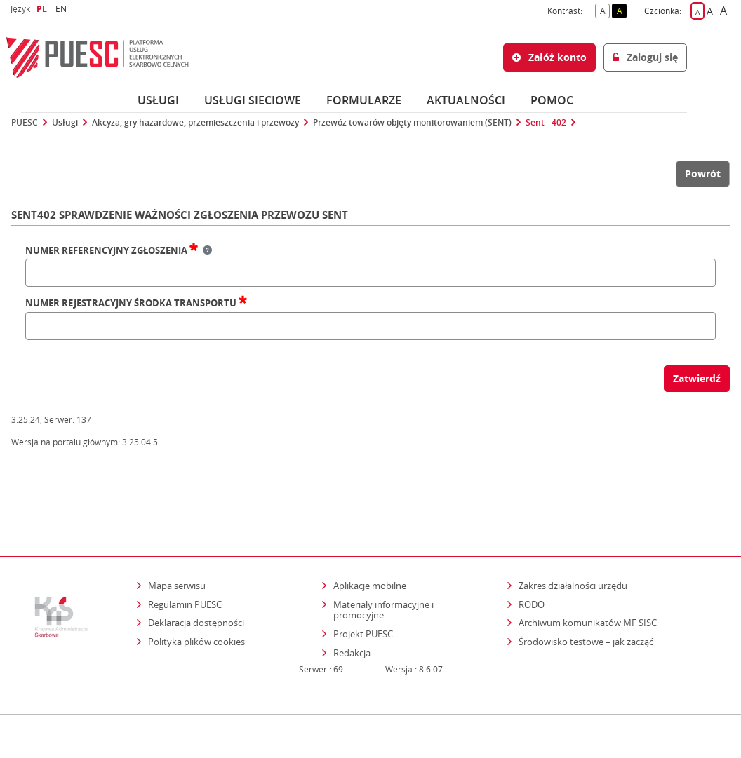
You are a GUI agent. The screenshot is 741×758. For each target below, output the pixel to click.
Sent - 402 (546, 122)
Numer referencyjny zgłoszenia (118, 251)
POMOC (551, 100)
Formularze (363, 100)
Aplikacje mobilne (369, 540)
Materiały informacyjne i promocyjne (383, 565)
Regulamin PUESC (185, 559)
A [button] (605, 10)
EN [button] (63, 9)
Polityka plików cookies (196, 596)
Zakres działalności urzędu (574, 540)
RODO (532, 559)
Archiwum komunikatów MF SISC (588, 577)
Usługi (158, 100)
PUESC (24, 122)
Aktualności (466, 100)
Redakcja (351, 608)
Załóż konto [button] (549, 57)
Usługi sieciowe (252, 100)
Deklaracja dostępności (196, 577)
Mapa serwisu (177, 540)
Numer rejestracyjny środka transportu (136, 303)
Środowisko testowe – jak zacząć (587, 596)
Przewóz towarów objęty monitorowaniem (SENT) (412, 122)
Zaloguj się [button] (645, 57)
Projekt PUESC (363, 589)
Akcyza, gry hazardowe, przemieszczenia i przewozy (195, 122)
